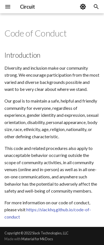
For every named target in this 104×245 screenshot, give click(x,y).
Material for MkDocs (37, 239)
